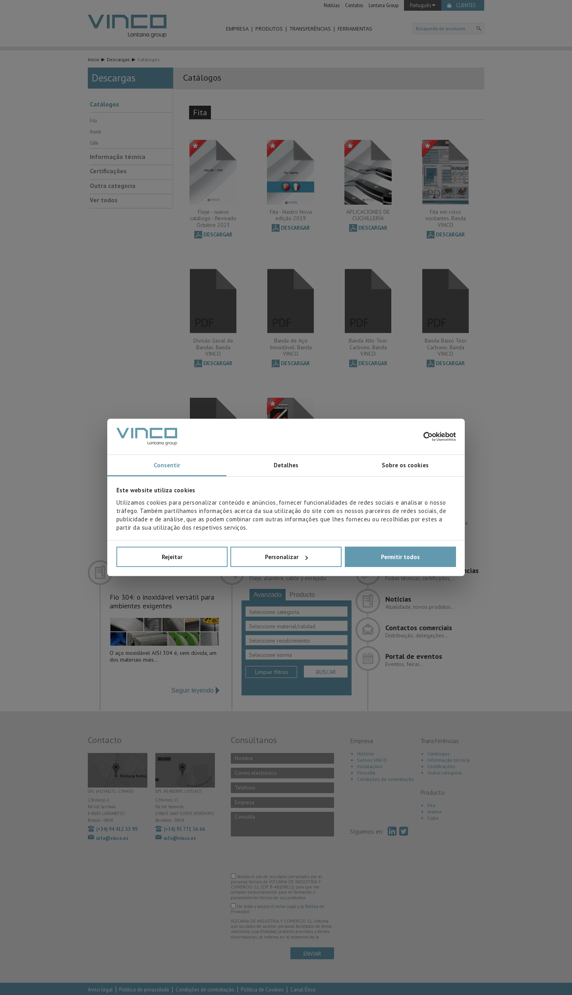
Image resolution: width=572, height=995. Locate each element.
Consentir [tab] (167, 465)
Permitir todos (400, 557)
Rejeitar (172, 557)
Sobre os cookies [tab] (405, 465)
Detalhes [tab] (286, 465)
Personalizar (286, 557)
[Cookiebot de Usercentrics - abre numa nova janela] (421, 436)
